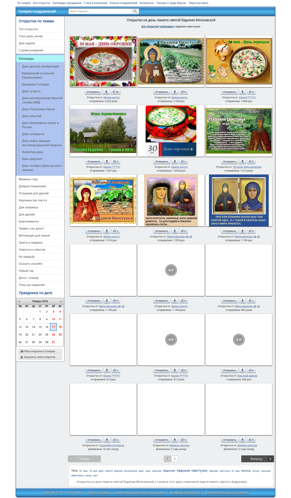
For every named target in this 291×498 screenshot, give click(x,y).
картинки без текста (33, 200)
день (141, 471)
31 (53, 342)
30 (46, 342)
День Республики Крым (38, 109)
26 (20, 342)
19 (20, 334)
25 (60, 334)
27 (26, 342)
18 (60, 327)
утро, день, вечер (31, 36)
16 (46, 327)
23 (46, 334)
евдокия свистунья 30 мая (224, 471)
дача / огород (28, 278)
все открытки (149, 26)
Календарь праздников (67, 2)
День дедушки (32, 159)
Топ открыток (28, 29)
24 (53, 334)
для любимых (28, 207)
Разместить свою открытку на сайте (140, 492)
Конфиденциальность (185, 492)
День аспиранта (33, 134)
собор (88, 475)
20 (26, 334)
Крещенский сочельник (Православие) (38, 75)
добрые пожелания (32, 186)
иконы (255, 471)
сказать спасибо (30, 263)
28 (33, 342)
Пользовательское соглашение (226, 492)
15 (40, 327)
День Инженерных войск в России (40, 125)
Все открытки (41, 2)
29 (40, 342)
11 (60, 319)
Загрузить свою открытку (38, 357)
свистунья (77, 475)
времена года (28, 179)
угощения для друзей (34, 193)
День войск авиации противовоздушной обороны (42, 143)
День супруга (31, 91)
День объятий (31, 116)
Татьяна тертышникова (247, 166)
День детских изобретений (40, 66)
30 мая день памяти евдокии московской (113, 471)
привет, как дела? (31, 228)
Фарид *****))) (247, 97)
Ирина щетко (112, 97)
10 (53, 319)
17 (53, 326)
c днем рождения (31, 50)
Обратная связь (198, 2)
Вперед (256, 459)
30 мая (83, 471)
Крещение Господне (35, 84)
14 (33, 327)
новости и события (32, 249)
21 (33, 334)
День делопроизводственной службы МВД (42, 100)
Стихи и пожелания (95, 2)
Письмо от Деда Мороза (171, 2)
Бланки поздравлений (123, 2)
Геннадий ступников (111, 445)
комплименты (29, 221)
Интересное (147, 2)
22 (40, 334)
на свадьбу (27, 256)
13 (26, 327)
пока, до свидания (32, 285)
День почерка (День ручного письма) (42, 168)
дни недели (27, 43)
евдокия (169, 470)
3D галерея (24, 2)
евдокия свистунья (192, 470)
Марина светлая (179, 445)
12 (20, 327)
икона (245, 470)
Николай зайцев (247, 375)
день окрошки (153, 471)
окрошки (265, 471)
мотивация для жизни (34, 235)
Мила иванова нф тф (179, 236)
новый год (26, 271)
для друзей (27, 214)
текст (95, 475)
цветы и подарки (31, 242)
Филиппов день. (33, 152)
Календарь (167, 26)
